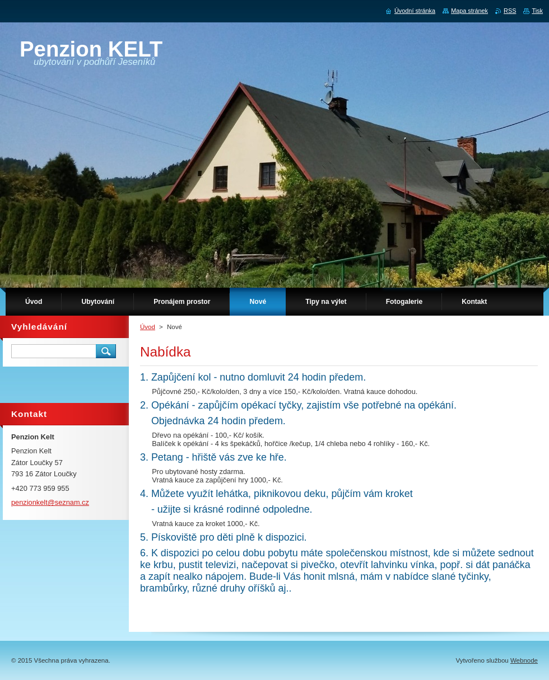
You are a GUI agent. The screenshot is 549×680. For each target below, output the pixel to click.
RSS (510, 10)
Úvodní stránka (414, 10)
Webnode (524, 660)
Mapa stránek (469, 10)
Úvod (147, 326)
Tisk (537, 10)
